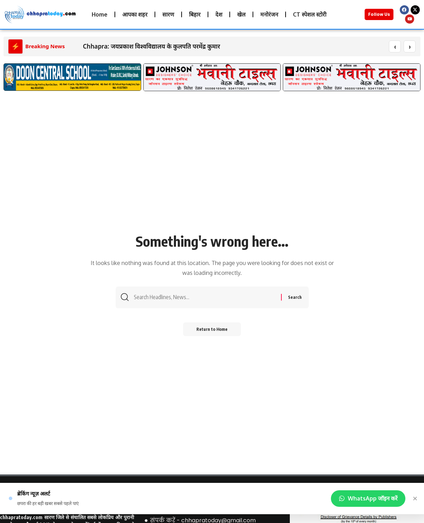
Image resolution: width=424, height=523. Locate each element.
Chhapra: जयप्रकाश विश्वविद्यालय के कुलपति (137, 47)
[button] (11, 81)
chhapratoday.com (21, 518)
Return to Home (212, 330)
